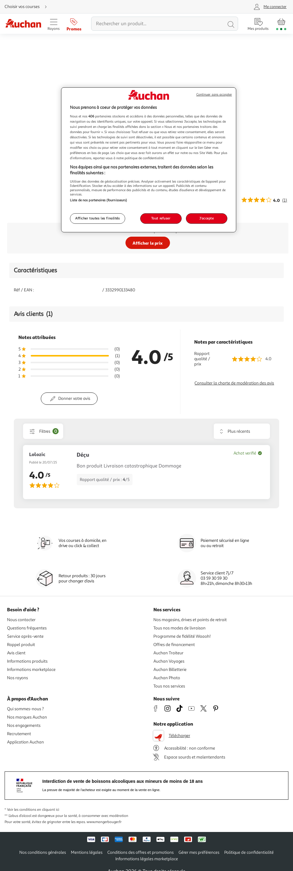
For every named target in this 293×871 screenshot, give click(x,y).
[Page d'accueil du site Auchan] (23, 24)
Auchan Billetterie (170, 669)
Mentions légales (86, 852)
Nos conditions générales (42, 852)
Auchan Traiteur (168, 653)
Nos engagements (23, 725)
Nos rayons (17, 677)
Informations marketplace (31, 669)
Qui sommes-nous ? (25, 708)
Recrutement (19, 733)
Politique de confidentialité (249, 852)
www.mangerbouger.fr (104, 822)
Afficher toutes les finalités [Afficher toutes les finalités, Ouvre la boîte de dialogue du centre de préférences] (97, 218)
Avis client (16, 653)
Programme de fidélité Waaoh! (182, 636)
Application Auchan (25, 742)
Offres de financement (174, 644)
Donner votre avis (74, 398)
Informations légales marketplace (146, 858)
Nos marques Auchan (27, 717)
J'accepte (206, 218)
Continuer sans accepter (214, 95)
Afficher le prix (148, 243)
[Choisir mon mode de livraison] (28, 6)
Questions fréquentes (27, 628)
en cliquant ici (48, 809)
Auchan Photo (166, 677)
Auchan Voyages (168, 661)
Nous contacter (21, 619)
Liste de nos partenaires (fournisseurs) (98, 200)
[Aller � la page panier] (281, 23)
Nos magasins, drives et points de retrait (190, 619)
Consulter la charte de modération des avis (234, 383)
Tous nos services (169, 686)
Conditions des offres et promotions (140, 852)
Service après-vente (25, 636)
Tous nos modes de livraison (179, 628)
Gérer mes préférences (199, 852)
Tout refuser (161, 218)
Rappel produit (21, 644)
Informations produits (27, 661)
